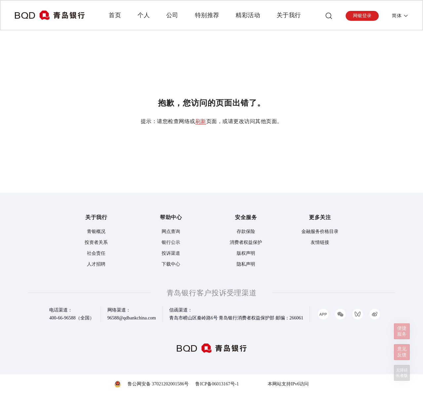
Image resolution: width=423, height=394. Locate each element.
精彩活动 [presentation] (248, 15)
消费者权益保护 (246, 242)
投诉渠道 (171, 253)
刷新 (200, 121)
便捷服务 (401, 331)
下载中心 (171, 264)
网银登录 (362, 15)
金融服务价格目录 (319, 231)
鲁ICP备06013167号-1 (217, 383)
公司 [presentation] (172, 15)
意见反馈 (401, 351)
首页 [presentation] (115, 15)
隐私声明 (246, 264)
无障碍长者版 (402, 373)
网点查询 (171, 231)
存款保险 (246, 231)
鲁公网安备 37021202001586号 (158, 383)
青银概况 (96, 231)
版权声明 (246, 253)
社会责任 (96, 253)
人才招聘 (96, 264)
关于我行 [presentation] (289, 15)
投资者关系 (96, 242)
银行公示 (171, 242)
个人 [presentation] (143, 15)
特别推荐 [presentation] (207, 15)
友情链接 (320, 242)
